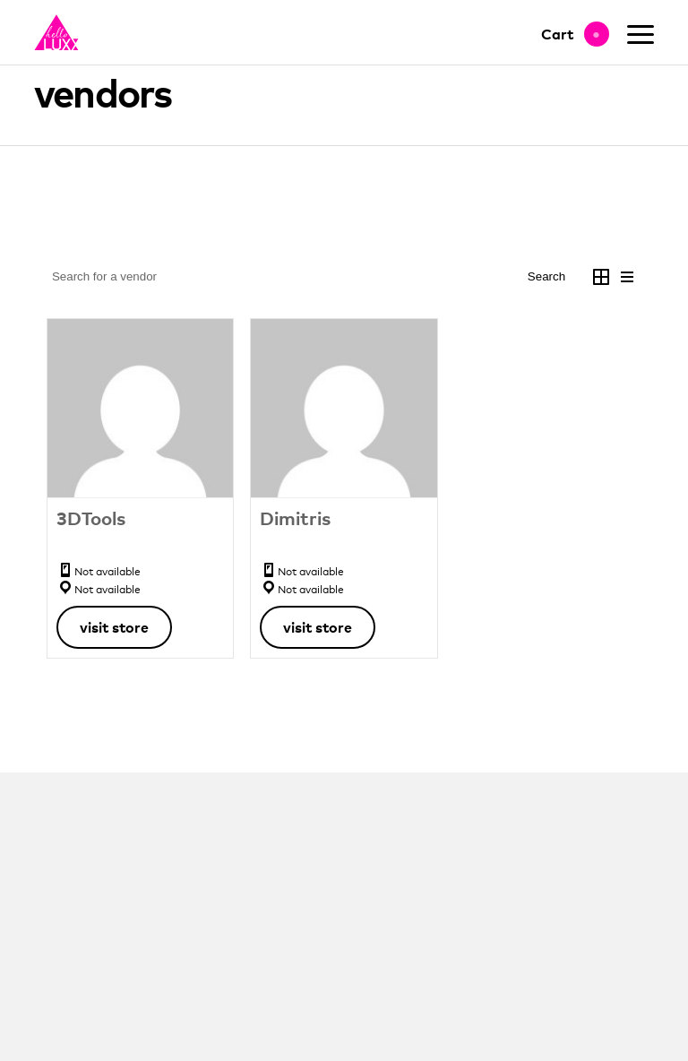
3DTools (90, 518)
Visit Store (114, 627)
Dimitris (295, 518)
